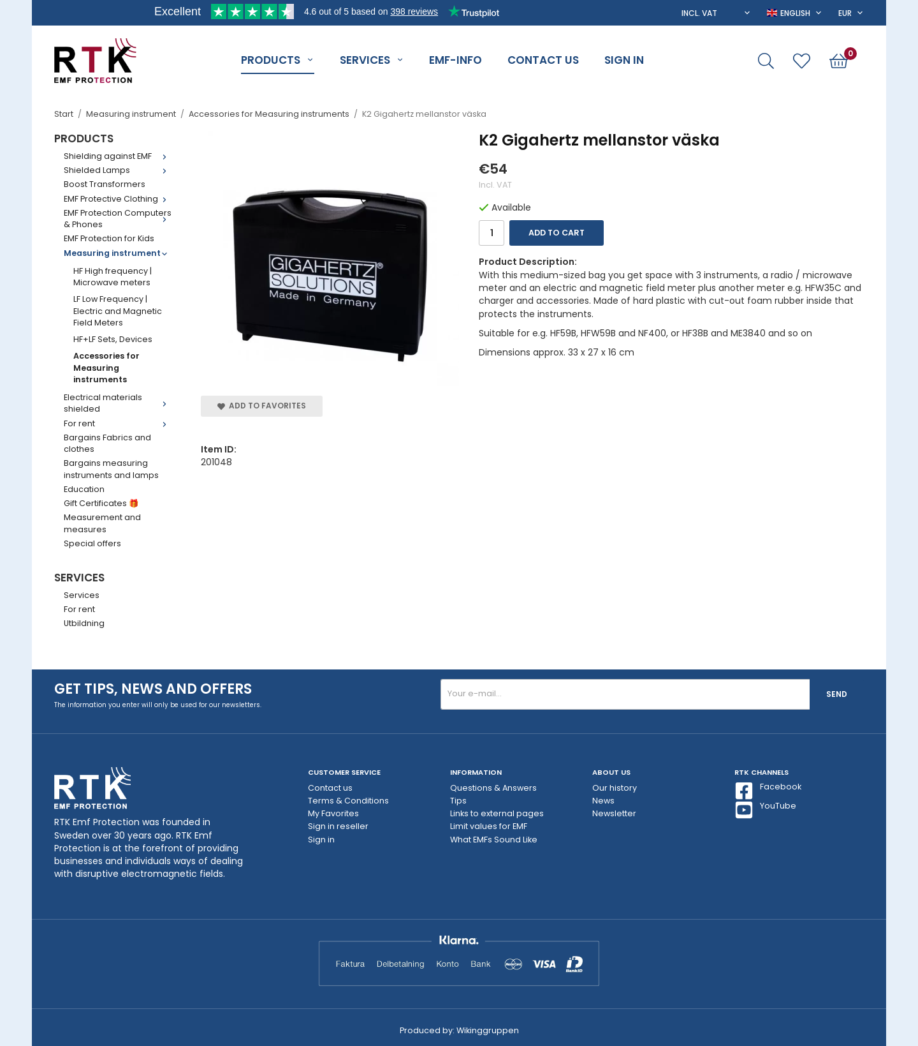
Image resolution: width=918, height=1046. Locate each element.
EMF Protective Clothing (118, 198)
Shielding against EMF (118, 156)
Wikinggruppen (487, 1030)
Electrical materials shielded (118, 403)
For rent (118, 423)
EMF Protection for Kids (109, 238)
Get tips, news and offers (153, 689)
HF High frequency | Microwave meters (112, 276)
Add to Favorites (261, 405)
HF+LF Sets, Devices (112, 339)
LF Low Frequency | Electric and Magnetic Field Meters (117, 311)
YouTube (765, 809)
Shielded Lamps (118, 170)
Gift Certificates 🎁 (101, 503)
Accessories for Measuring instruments (106, 367)
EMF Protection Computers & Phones (118, 218)
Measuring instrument (118, 253)
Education (84, 489)
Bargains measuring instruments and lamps (111, 469)
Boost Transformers (104, 184)
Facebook (767, 790)
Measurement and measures (102, 523)
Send (836, 694)
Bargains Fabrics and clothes (107, 443)
